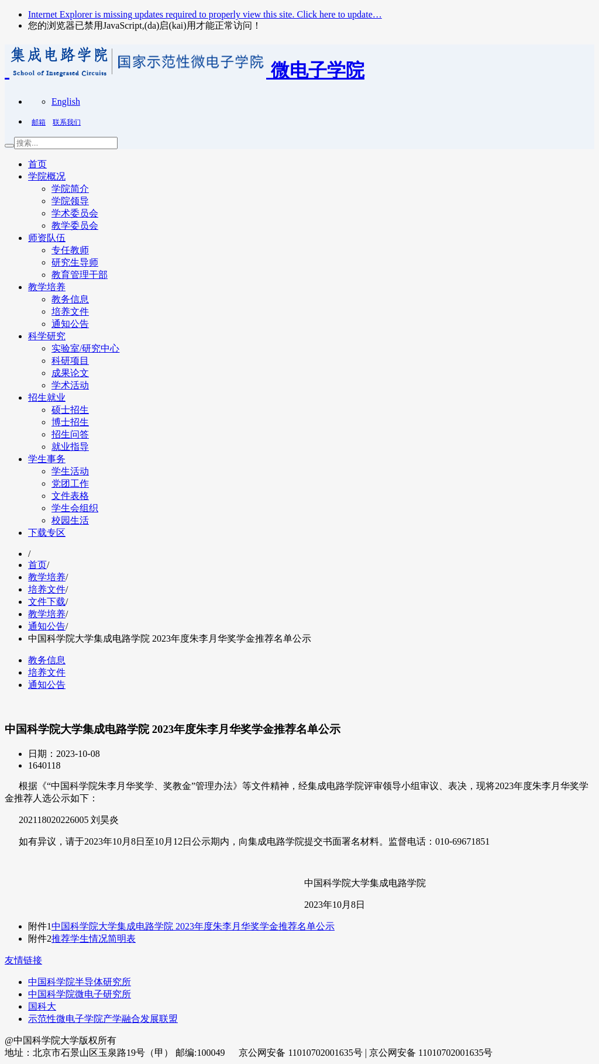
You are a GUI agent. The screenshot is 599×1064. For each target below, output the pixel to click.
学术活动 (70, 385)
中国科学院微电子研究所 (79, 994)
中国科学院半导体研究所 (79, 982)
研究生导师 (74, 262)
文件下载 (47, 602)
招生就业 (47, 397)
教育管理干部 (79, 275)
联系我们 (67, 122)
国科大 (42, 1006)
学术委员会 (74, 213)
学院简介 (70, 189)
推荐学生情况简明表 (93, 939)
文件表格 (70, 496)
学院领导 (70, 201)
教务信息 (70, 299)
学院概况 (47, 176)
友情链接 (23, 960)
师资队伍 (47, 238)
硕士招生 (70, 410)
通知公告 (70, 324)
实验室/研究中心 (85, 348)
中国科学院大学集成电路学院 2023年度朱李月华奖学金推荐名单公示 (193, 926)
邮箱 (39, 122)
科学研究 (47, 336)
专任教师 (70, 250)
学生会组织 (74, 508)
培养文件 (70, 311)
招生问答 (70, 434)
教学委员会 (74, 225)
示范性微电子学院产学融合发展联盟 (103, 1019)
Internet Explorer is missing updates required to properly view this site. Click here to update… (205, 14)
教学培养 (47, 287)
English (65, 101)
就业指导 (70, 447)
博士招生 (70, 422)
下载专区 (47, 533)
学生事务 (47, 459)
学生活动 (70, 471)
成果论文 (70, 373)
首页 (37, 164)
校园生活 (70, 520)
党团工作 (70, 483)
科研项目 (70, 361)
